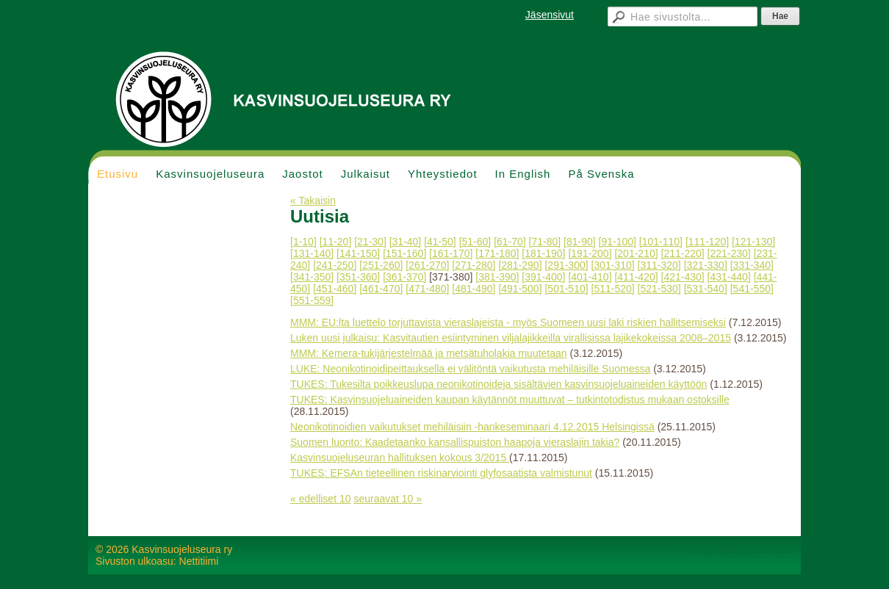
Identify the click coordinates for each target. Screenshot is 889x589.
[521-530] (659, 288)
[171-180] (497, 253)
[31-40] (405, 241)
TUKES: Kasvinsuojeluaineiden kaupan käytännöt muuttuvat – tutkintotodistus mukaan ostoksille (510, 399)
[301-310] (613, 265)
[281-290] (519, 265)
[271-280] (473, 265)
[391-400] (543, 277)
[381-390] (497, 277)
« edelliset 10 (320, 499)
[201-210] (636, 253)
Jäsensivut (549, 15)
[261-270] (427, 265)
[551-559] (312, 300)
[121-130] (753, 241)
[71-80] (545, 241)
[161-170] (450, 253)
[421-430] (683, 277)
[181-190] (543, 253)
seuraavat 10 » (387, 499)
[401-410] (589, 277)
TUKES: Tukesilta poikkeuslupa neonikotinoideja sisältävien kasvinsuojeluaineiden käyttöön (498, 384)
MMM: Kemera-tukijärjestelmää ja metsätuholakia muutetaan (428, 353)
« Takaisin (313, 200)
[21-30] (370, 241)
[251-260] (381, 265)
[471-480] (427, 288)
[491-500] (519, 288)
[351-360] (358, 277)
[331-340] (752, 265)
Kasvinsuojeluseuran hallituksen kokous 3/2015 (399, 457)
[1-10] (303, 241)
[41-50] (440, 241)
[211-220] (683, 253)
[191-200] (589, 253)
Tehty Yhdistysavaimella (738, 549)
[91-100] (617, 241)
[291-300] (566, 265)
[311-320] (659, 265)
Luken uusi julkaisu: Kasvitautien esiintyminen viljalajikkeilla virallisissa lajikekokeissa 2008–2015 (510, 338)
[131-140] (312, 253)
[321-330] (705, 265)
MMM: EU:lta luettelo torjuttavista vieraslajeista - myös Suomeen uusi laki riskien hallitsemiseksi (508, 322)
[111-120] (707, 241)
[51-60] (475, 241)
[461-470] (381, 288)
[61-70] (510, 241)
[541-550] (752, 288)
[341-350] (312, 277)
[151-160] (404, 253)
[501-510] (566, 288)
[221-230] (729, 253)
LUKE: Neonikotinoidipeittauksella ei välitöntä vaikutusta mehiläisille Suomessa (470, 369)
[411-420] (636, 277)
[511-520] (613, 288)
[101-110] (661, 241)
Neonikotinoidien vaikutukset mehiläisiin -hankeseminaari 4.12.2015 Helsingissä (472, 427)
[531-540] (705, 288)
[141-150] (358, 253)
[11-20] (336, 241)
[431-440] (729, 277)
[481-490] (473, 288)
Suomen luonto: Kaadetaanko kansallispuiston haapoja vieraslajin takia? (454, 442)
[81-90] (580, 241)
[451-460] (334, 288)
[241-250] (334, 265)
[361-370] (404, 277)
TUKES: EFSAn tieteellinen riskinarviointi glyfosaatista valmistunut (441, 473)
